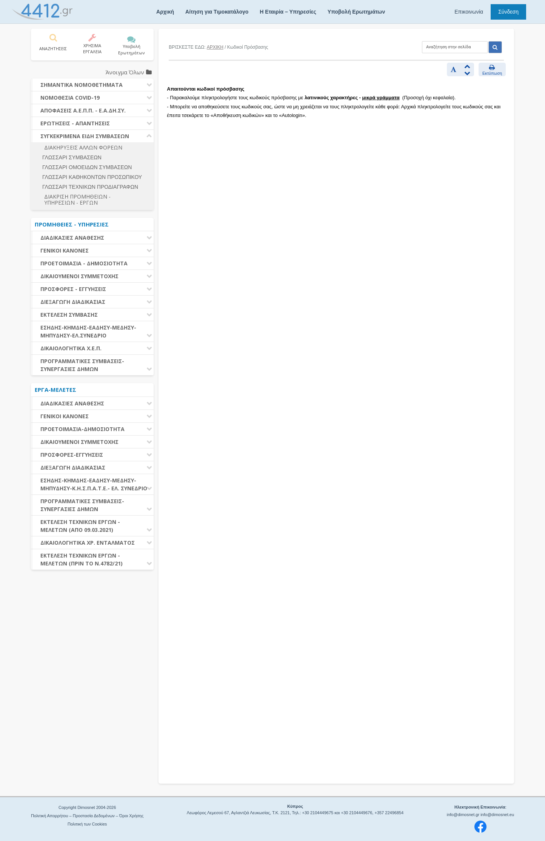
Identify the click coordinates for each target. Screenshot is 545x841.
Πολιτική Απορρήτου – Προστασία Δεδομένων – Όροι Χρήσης (87, 815)
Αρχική (165, 12)
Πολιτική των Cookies (87, 824)
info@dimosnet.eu (497, 814)
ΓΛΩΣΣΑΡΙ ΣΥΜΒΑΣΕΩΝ (72, 157)
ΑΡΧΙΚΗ (215, 47)
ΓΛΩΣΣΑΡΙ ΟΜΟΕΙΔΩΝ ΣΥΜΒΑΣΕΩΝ (87, 167)
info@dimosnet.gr (463, 814)
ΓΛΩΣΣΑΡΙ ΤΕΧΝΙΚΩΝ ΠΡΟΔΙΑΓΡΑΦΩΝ (90, 187)
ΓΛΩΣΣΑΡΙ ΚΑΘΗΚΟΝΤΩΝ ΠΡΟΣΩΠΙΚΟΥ (92, 177)
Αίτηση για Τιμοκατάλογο (216, 12)
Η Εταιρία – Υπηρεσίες (288, 12)
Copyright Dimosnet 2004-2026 (87, 807)
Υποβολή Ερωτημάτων (356, 12)
